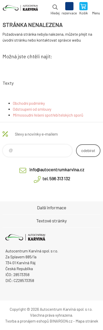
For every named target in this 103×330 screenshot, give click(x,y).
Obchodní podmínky (29, 103)
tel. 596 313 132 (56, 178)
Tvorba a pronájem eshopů (27, 321)
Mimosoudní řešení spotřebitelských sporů (48, 115)
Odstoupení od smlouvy (32, 109)
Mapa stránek (87, 321)
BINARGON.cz (61, 321)
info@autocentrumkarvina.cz (56, 169)
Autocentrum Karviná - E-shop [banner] (20, 9)
